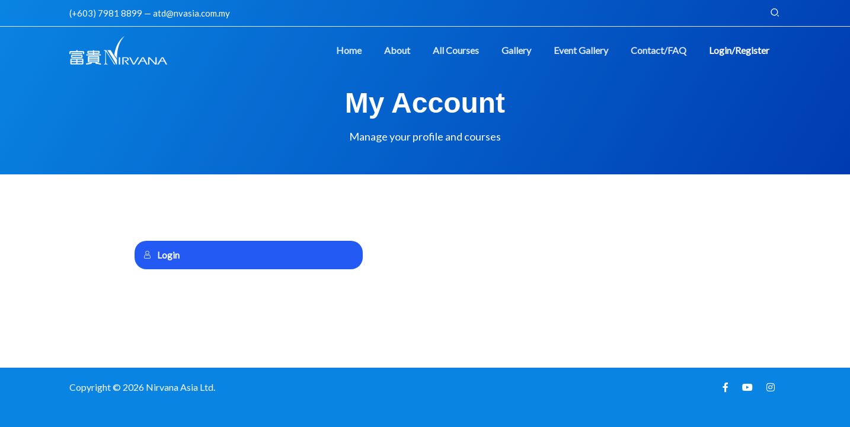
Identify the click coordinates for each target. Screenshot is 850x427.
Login (161, 255)
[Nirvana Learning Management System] (118, 49)
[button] (775, 12)
